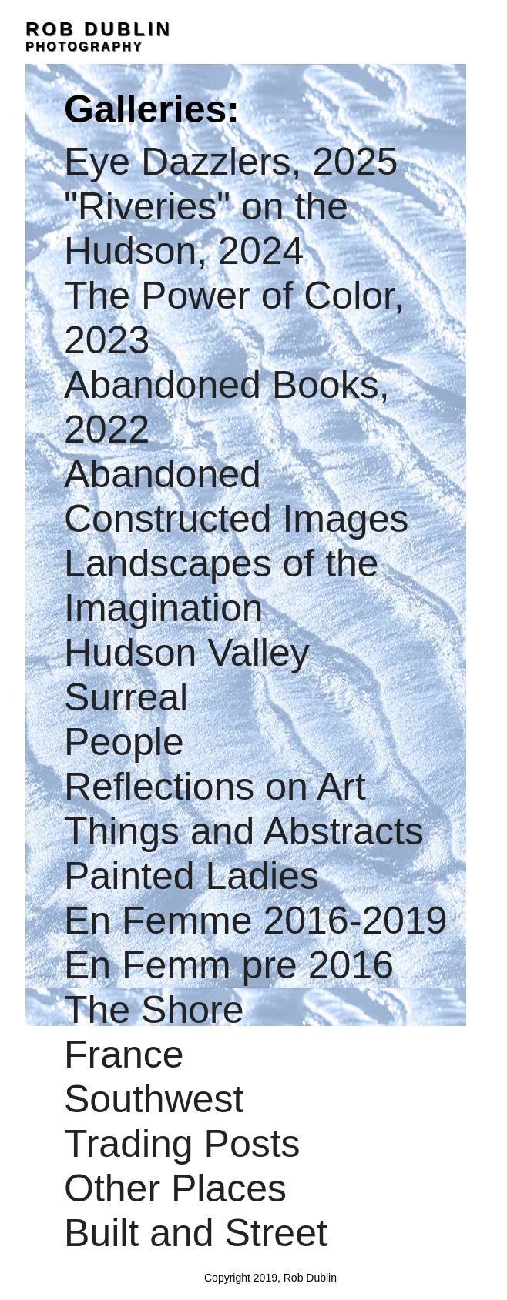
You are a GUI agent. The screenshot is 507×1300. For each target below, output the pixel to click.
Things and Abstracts (244, 831)
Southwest (153, 1099)
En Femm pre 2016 (229, 965)
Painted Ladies (191, 875)
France (124, 1054)
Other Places (175, 1188)
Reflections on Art (215, 786)
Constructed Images (236, 518)
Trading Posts (182, 1143)
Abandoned (162, 474)
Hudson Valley (187, 652)
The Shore (153, 1009)
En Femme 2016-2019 (256, 920)
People (124, 742)
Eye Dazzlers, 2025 (231, 161)
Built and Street (195, 1233)
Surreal (126, 697)
